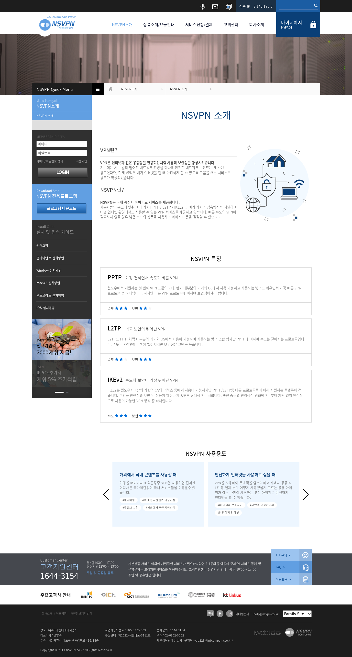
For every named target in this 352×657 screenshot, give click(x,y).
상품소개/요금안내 (158, 24)
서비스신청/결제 (199, 24)
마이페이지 (291, 22)
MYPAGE (286, 27)
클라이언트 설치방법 (50, 257)
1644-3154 (59, 575)
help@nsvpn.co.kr (265, 614)
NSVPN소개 (122, 24)
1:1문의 (211, 563)
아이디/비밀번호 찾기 (49, 161)
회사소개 (256, 24)
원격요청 (42, 245)
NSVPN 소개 (178, 89)
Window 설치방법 (49, 270)
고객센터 (231, 24)
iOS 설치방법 (45, 307)
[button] (106, 494)
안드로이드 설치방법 (50, 295)
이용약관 (61, 613)
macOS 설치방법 (48, 282)
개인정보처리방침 (81, 613)
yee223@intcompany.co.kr (213, 640)
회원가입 (81, 161)
